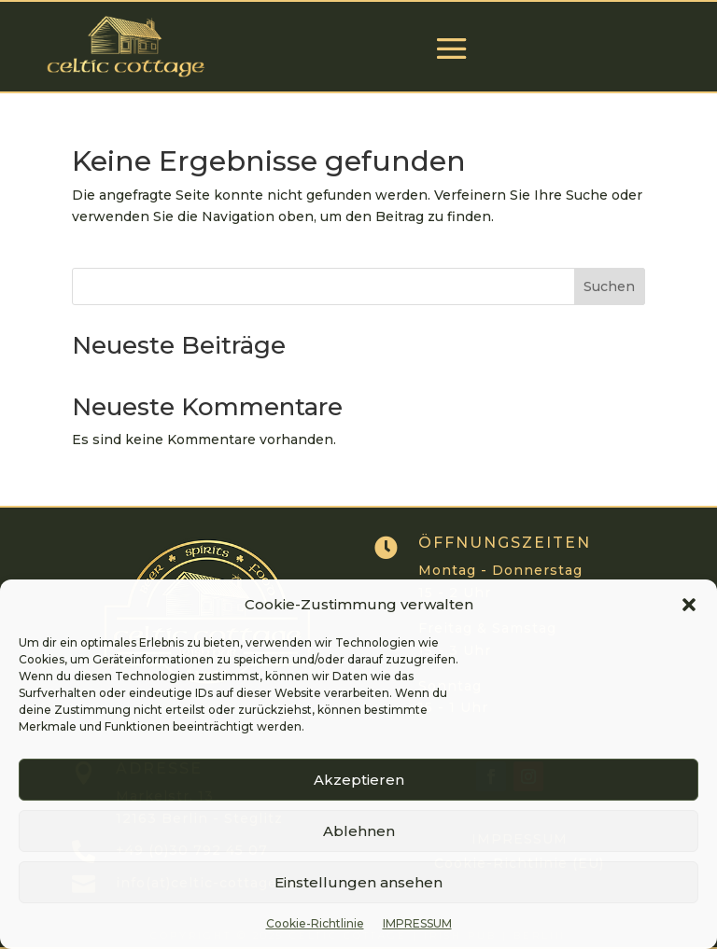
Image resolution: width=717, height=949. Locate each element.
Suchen (609, 286)
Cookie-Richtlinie (315, 923)
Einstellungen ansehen (358, 882)
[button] (689, 604)
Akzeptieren (359, 780)
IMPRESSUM (417, 923)
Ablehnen (359, 831)
